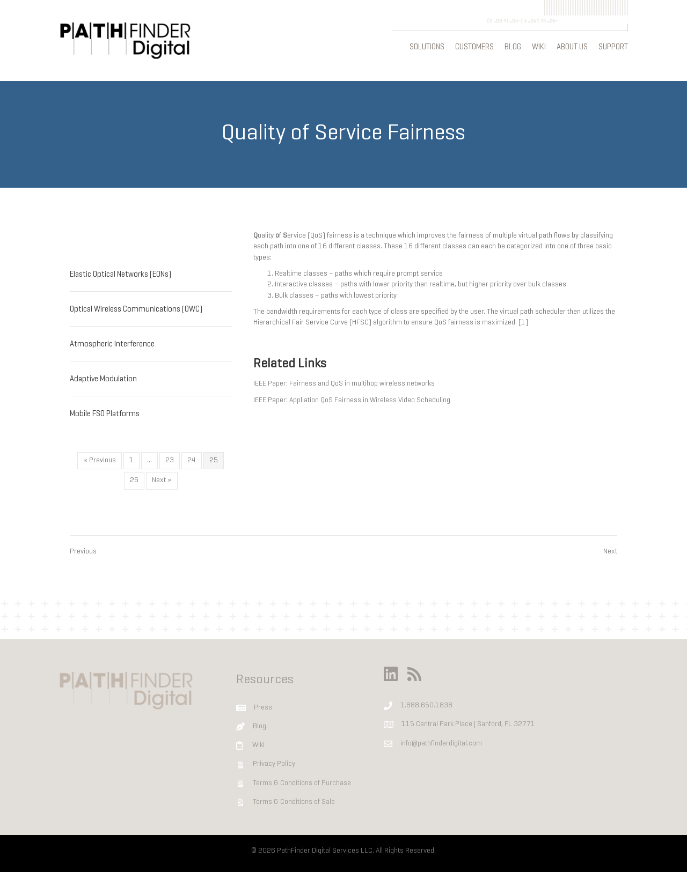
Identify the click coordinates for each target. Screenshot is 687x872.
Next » (162, 479)
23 (169, 459)
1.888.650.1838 (426, 704)
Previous (83, 550)
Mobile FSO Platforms (105, 413)
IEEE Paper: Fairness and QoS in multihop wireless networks (344, 383)
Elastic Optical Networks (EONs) (120, 274)
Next (610, 550)
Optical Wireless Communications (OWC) (136, 309)
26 (134, 479)
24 (191, 459)
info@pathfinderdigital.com (441, 742)
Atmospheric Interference (112, 343)
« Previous (99, 459)
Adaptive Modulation (103, 378)
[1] (523, 321)
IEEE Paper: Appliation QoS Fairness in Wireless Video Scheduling (351, 399)
